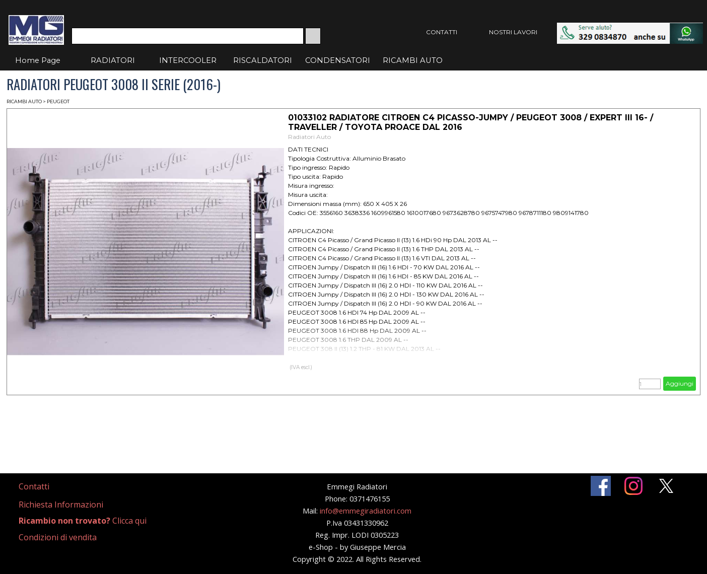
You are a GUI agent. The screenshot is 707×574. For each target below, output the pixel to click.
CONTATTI (441, 32)
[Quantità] (650, 384)
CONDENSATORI (337, 60)
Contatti (34, 486)
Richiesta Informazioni (61, 504)
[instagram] (633, 486)
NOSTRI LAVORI (513, 32)
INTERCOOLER (188, 60)
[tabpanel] (46, 486)
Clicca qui (83, 520)
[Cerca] (188, 36)
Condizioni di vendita (58, 537)
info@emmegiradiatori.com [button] (365, 511)
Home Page (37, 60)
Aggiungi (679, 383)
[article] (353, 251)
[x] (666, 486)
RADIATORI (113, 60)
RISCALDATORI (262, 60)
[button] (630, 27)
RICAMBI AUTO (413, 60)
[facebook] (601, 486)
